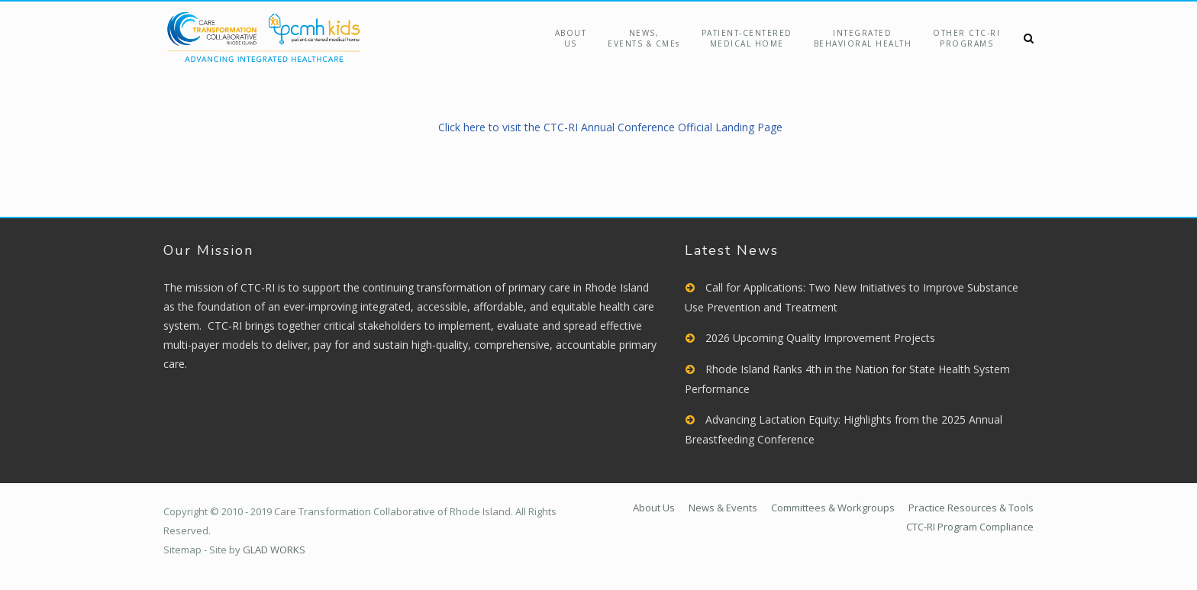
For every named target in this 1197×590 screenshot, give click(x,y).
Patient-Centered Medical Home (747, 38)
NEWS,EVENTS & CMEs (644, 38)
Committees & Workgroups (833, 507)
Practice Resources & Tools (971, 507)
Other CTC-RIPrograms (966, 38)
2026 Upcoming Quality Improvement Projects (820, 337)
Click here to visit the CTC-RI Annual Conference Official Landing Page (610, 127)
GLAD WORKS (274, 549)
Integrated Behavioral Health (863, 38)
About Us (571, 38)
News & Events (723, 507)
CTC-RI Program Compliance (970, 527)
